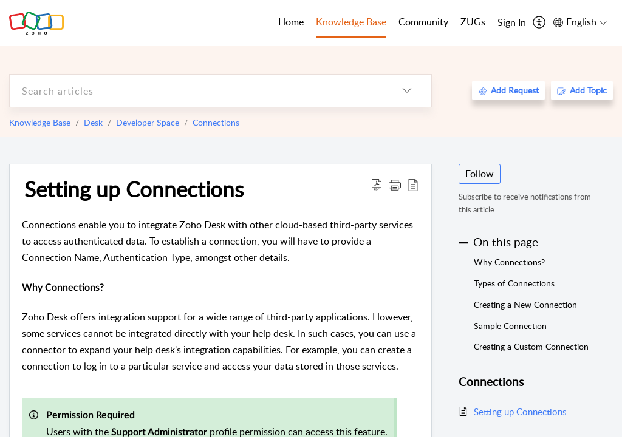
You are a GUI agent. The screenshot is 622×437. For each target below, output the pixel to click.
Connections (216, 122)
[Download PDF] (377, 184)
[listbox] (407, 91)
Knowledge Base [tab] (351, 22)
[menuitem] (511, 23)
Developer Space (147, 122)
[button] (395, 184)
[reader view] (413, 184)
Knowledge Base (39, 122)
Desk (93, 122)
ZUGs (472, 22)
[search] (196, 91)
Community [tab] (423, 22)
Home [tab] (291, 22)
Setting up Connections (134, 189)
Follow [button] (479, 173)
